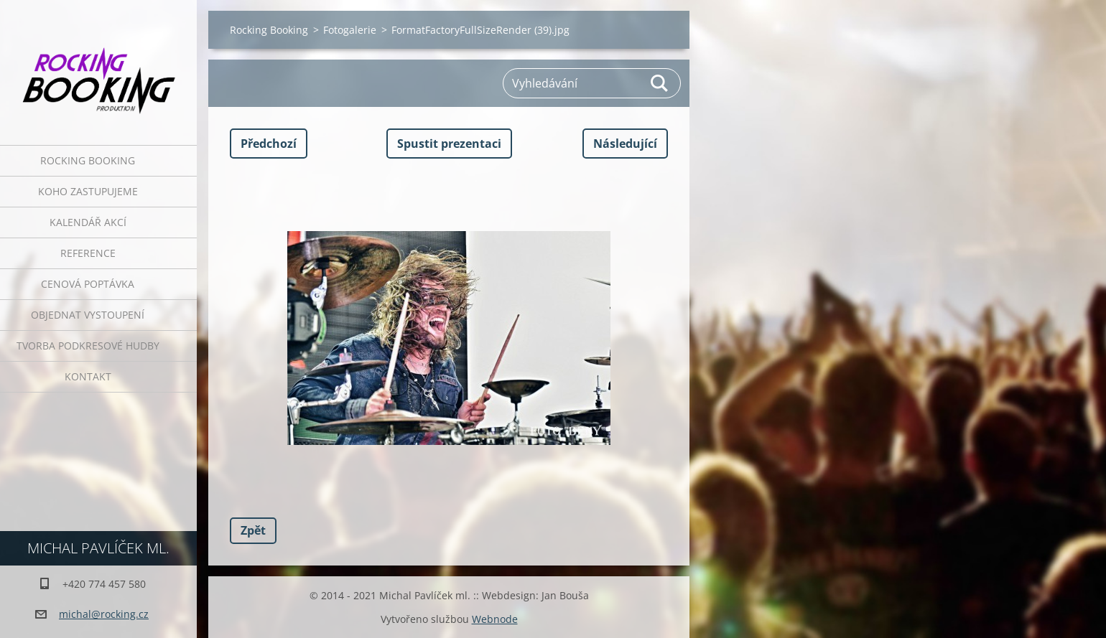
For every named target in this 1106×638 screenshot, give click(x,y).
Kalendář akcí (88, 222)
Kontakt (88, 376)
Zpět (253, 530)
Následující (625, 143)
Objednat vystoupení (87, 315)
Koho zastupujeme (88, 191)
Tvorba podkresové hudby (88, 345)
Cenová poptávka (87, 284)
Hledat (660, 83)
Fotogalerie (349, 30)
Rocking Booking (87, 160)
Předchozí (269, 143)
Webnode (495, 619)
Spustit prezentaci (449, 143)
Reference (88, 253)
